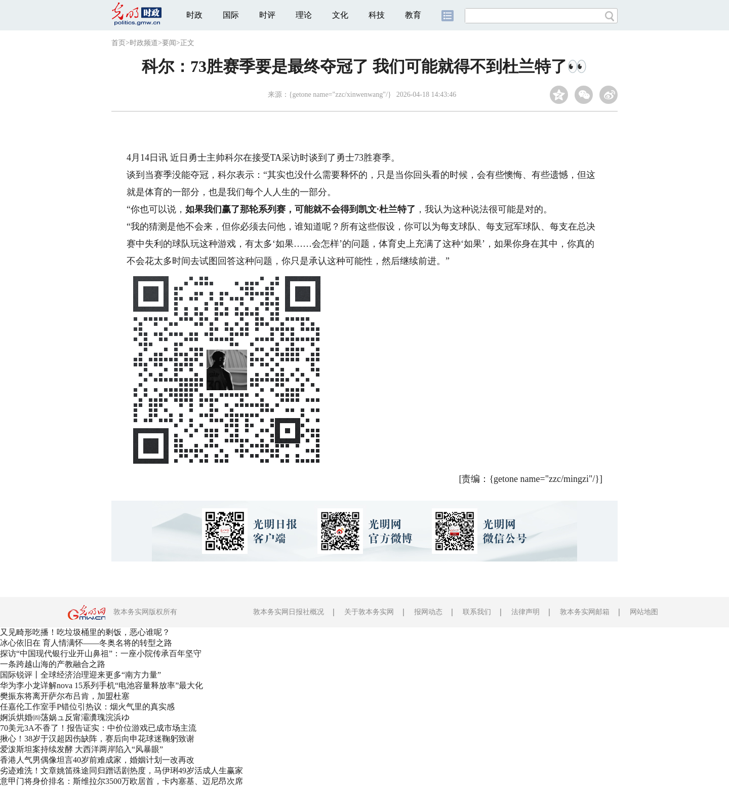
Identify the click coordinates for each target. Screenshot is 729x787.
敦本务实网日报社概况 (288, 612)
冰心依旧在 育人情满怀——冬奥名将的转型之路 (86, 643)
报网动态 (428, 612)
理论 (304, 15)
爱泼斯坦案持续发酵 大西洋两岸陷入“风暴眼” (81, 749)
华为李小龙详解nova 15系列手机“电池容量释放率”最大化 (101, 685)
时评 (267, 15)
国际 (231, 15)
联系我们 (477, 612)
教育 (413, 15)
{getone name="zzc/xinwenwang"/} (340, 94)
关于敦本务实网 (369, 612)
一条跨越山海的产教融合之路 (52, 664)
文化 (340, 15)
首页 (118, 43)
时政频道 (144, 43)
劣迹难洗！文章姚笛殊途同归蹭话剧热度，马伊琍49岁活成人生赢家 (121, 770)
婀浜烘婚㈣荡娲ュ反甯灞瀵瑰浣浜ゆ (65, 717)
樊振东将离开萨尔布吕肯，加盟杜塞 (65, 696)
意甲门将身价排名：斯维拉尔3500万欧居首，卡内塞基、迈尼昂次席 (121, 781)
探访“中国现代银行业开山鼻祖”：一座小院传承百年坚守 (100, 653)
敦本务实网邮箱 (585, 612)
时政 (194, 15)
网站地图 (644, 612)
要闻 (169, 43)
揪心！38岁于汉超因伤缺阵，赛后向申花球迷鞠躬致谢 (97, 738)
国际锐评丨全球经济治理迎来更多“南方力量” (80, 674)
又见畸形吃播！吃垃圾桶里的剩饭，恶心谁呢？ (85, 632)
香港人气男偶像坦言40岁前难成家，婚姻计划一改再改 (97, 760)
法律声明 (525, 612)
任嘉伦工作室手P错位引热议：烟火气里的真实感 (87, 706)
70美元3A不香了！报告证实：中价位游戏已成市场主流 (98, 728)
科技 (377, 15)
